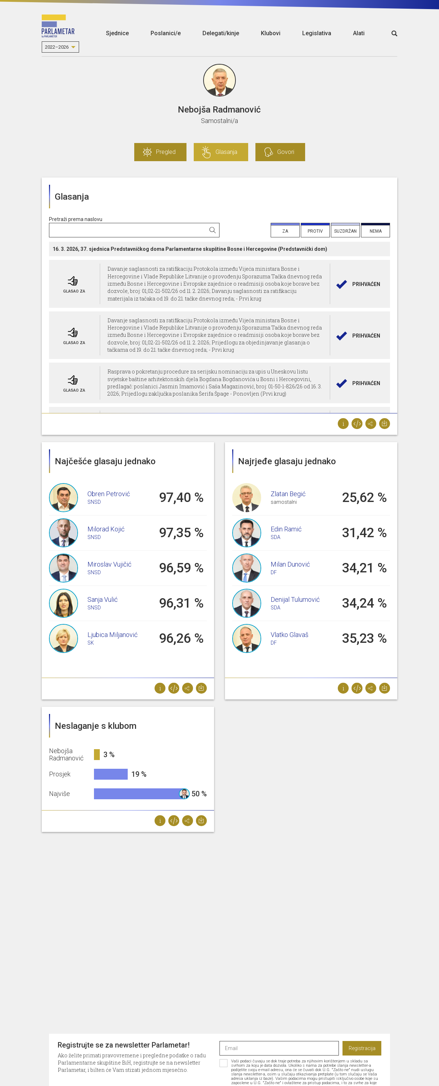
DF (274, 572)
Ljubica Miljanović (112, 634)
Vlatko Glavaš (289, 634)
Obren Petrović (108, 494)
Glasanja (226, 151)
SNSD (94, 502)
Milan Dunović (290, 564)
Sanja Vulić (102, 599)
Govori (285, 151)
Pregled (166, 151)
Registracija (362, 1048)
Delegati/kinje (220, 33)
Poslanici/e (166, 33)
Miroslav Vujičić (109, 564)
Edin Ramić (286, 529)
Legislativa (316, 33)
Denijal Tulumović (295, 599)
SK (90, 643)
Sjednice (117, 33)
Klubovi (270, 33)
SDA (275, 537)
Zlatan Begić (288, 494)
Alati (359, 33)
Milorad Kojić (105, 529)
